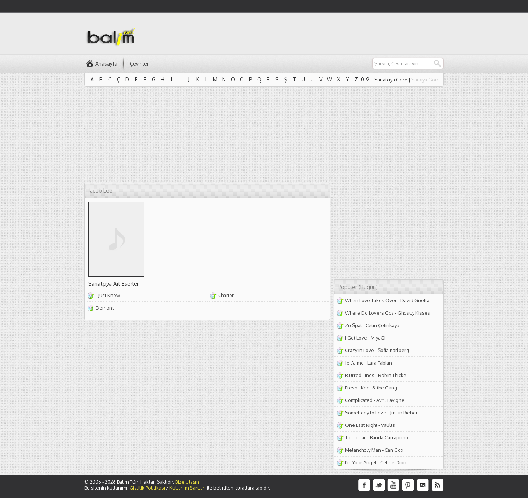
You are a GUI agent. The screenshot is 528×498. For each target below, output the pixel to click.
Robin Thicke (392, 375)
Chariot (226, 295)
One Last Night (361, 425)
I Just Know (108, 295)
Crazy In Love (359, 350)
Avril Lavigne (390, 400)
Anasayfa (106, 64)
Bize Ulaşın (187, 482)
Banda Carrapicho (389, 437)
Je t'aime (354, 363)
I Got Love (356, 338)
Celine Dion (393, 462)
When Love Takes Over (371, 300)
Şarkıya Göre (425, 80)
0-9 (365, 79)
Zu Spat (353, 325)
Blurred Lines (359, 375)
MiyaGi (378, 338)
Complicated (359, 400)
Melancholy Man (363, 450)
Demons (105, 308)
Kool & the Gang (379, 388)
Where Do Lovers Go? (369, 313)
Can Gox (394, 450)
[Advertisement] (310, 33)
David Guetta (414, 300)
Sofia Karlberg (393, 350)
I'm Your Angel (361, 462)
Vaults (388, 425)
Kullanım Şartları (187, 488)
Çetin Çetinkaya (382, 325)
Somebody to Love (365, 412)
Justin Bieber (404, 412)
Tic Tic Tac (355, 437)
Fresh (351, 388)
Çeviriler (139, 64)
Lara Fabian (379, 363)
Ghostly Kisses (413, 313)
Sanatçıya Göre (390, 80)
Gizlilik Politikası (147, 488)
